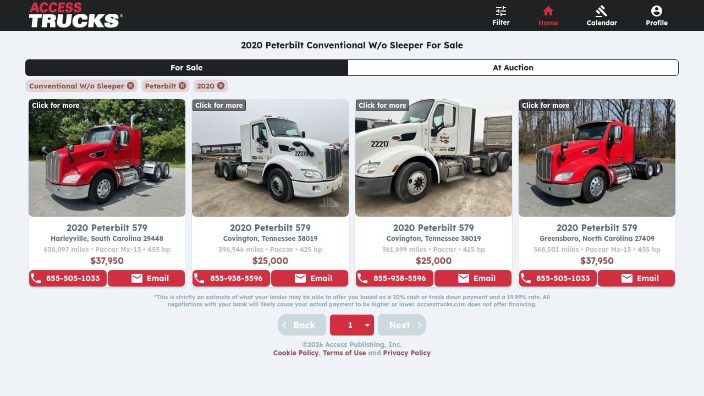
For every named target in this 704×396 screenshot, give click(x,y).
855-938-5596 (236, 278)
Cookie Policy (296, 353)
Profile (657, 23)
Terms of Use (344, 353)
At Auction (513, 68)
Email (158, 278)
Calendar (602, 23)
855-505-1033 (73, 278)
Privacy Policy (407, 353)
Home (548, 23)
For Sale (186, 68)
